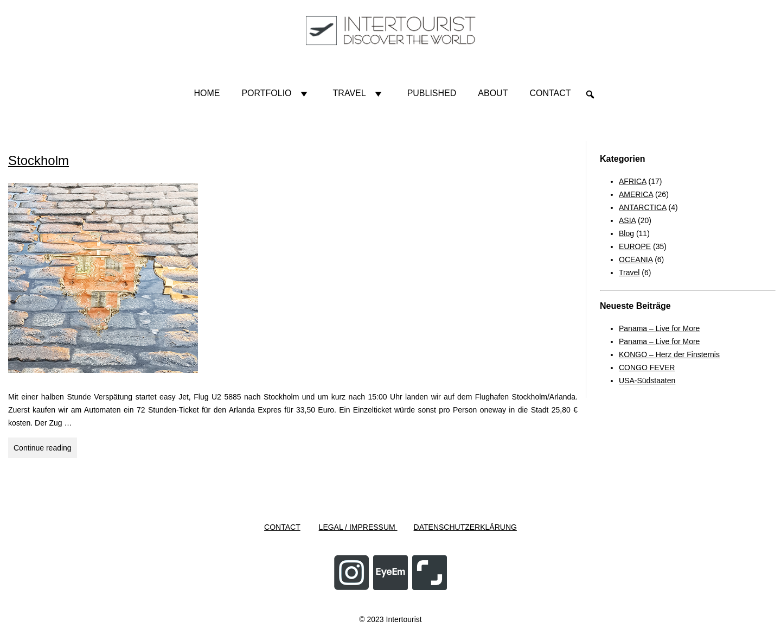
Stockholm (38, 160)
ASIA (627, 220)
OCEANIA (635, 259)
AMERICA (636, 194)
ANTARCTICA (643, 207)
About (493, 93)
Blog (626, 233)
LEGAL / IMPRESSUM (358, 527)
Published (432, 93)
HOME (207, 93)
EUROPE (635, 246)
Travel (359, 93)
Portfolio (276, 93)
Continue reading (45, 446)
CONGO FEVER (647, 367)
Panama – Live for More (659, 328)
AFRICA (632, 181)
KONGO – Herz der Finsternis (669, 354)
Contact (550, 93)
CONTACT (282, 527)
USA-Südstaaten (647, 380)
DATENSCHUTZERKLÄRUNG (465, 527)
